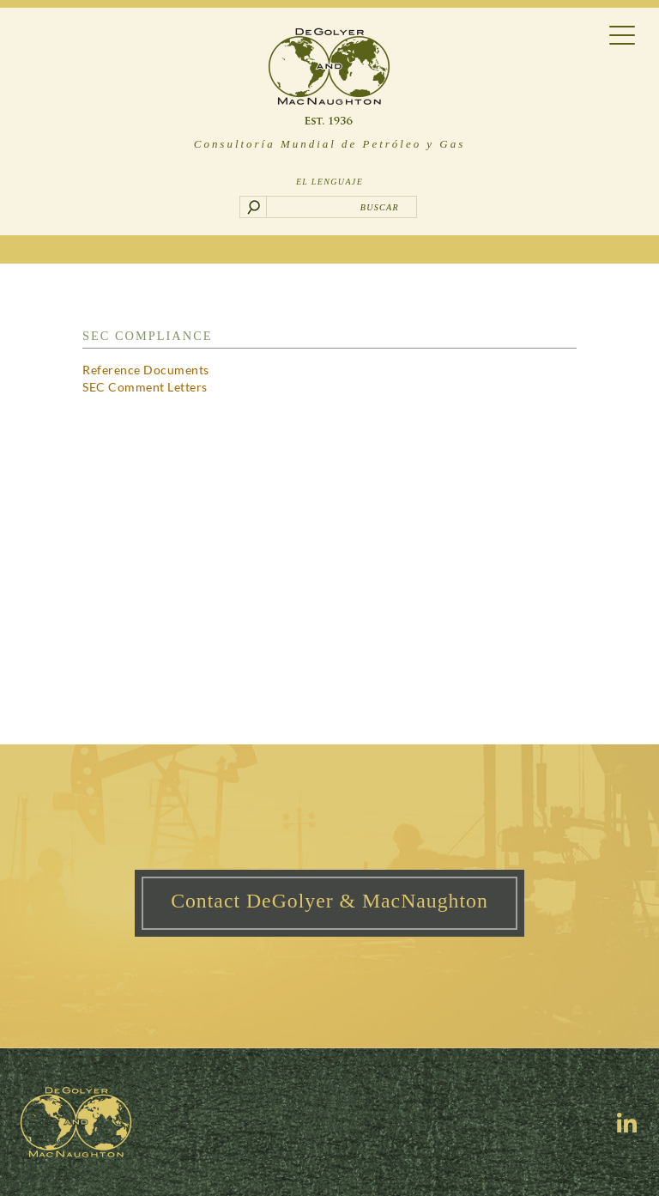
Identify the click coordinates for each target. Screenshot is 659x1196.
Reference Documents (145, 369)
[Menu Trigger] (622, 34)
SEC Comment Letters (145, 386)
